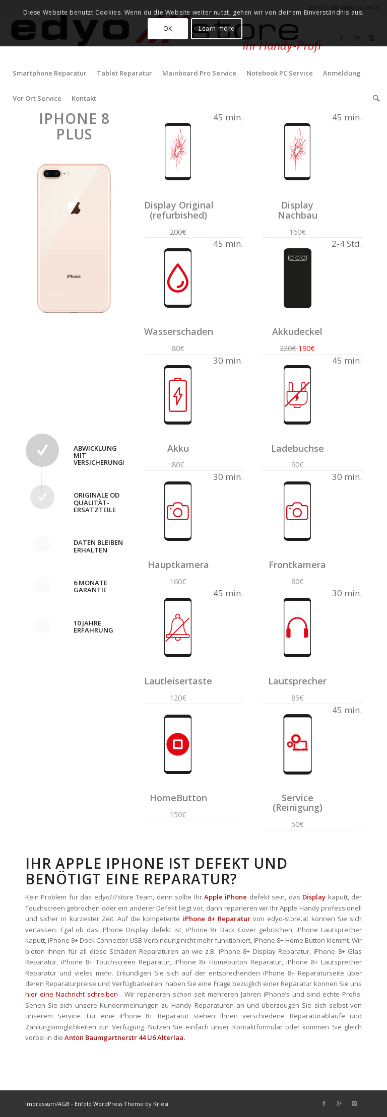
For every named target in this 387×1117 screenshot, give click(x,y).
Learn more (217, 28)
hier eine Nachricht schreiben (71, 994)
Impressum (40, 1103)
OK (167, 28)
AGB (64, 1103)
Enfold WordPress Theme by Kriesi (121, 1103)
